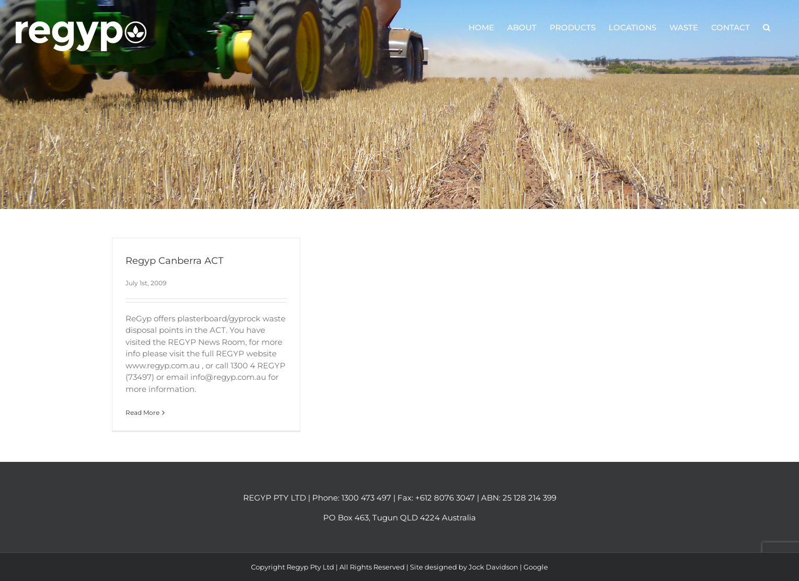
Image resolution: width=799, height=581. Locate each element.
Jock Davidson (493, 567)
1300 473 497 (366, 498)
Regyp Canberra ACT (174, 260)
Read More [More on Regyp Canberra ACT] (142, 412)
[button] (766, 27)
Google (535, 567)
